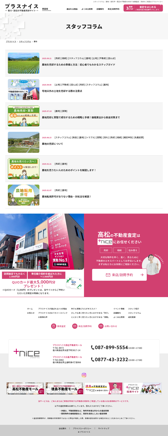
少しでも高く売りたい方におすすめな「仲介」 (90, 313)
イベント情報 (118, 308)
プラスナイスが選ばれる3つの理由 (52, 308)
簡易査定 (58, 326)
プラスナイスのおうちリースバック (52, 313)
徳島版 (45, 8)
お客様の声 (42, 317)
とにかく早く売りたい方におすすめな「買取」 (90, 317)
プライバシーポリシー (82, 428)
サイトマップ (103, 428)
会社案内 (62, 428)
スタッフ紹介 (133, 308)
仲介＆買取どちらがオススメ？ (84, 308)
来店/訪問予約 (113, 9)
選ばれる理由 (72, 9)
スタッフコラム (134, 313)
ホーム (30, 308)
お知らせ (31, 313)
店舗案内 (100, 9)
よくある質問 (87, 9)
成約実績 (131, 317)
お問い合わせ (107, 326)
